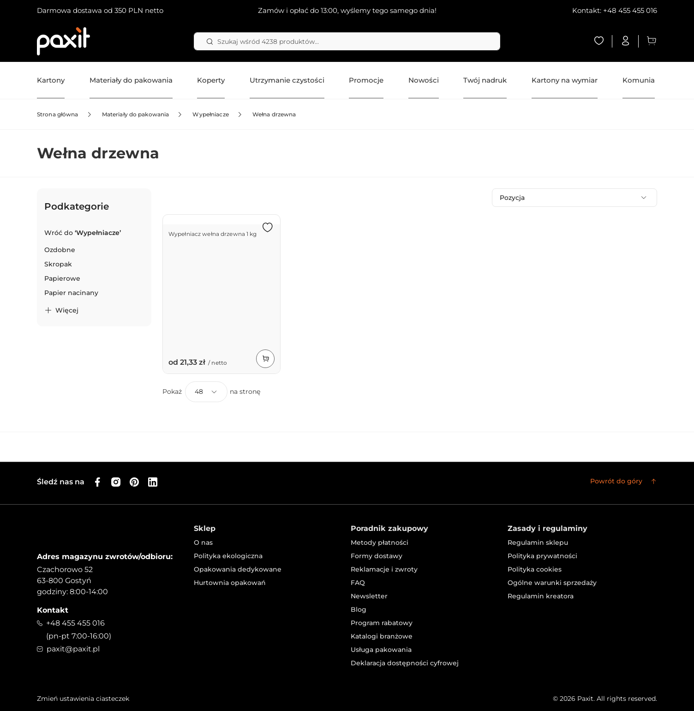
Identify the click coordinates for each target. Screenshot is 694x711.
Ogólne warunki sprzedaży (552, 582)
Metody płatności (379, 542)
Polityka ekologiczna (228, 556)
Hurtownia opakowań (230, 582)
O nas (203, 542)
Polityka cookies (535, 569)
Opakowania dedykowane (237, 569)
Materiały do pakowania (135, 114)
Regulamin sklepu (538, 542)
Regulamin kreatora (541, 596)
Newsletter (369, 596)
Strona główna (57, 114)
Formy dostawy (376, 556)
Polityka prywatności (542, 556)
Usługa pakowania (381, 649)
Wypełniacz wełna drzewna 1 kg (212, 233)
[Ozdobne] (59, 250)
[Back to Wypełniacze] (82, 233)
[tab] (94, 257)
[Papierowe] (62, 278)
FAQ (358, 582)
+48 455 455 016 (630, 10)
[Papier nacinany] (71, 293)
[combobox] (347, 41)
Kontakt (52, 610)
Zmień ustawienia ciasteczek (83, 698)
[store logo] (63, 41)
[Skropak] (58, 264)
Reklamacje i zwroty (384, 569)
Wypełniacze (210, 114)
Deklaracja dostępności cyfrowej (405, 663)
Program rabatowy (382, 623)
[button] (267, 227)
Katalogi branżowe (382, 636)
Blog (358, 609)
